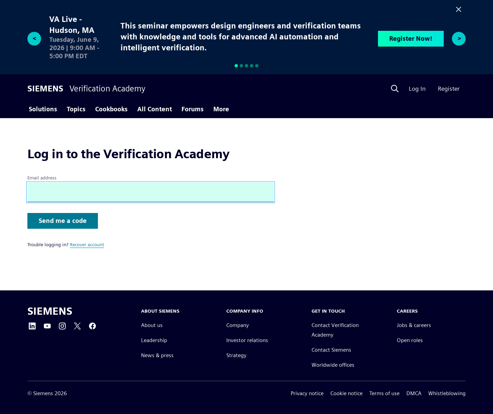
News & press (157, 355)
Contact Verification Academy (335, 330)
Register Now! (410, 38)
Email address (41, 177)
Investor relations (247, 340)
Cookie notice (346, 393)
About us (152, 325)
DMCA (413, 393)
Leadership (154, 340)
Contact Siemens (331, 350)
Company (237, 325)
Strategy (236, 355)
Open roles (410, 340)
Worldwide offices (333, 365)
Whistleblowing (447, 393)
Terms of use (384, 393)
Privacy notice (307, 393)
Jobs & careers (414, 325)
